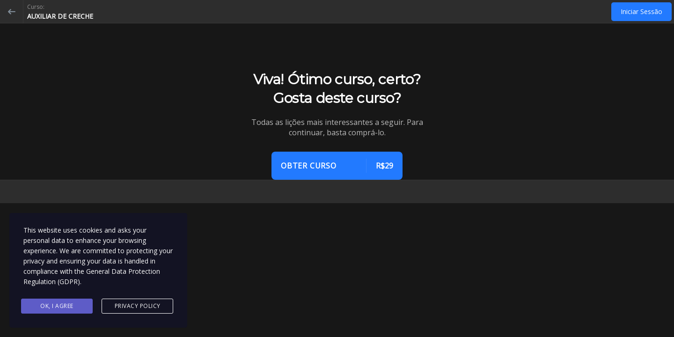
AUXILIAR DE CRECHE (60, 16)
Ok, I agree (56, 306)
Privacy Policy (138, 306)
